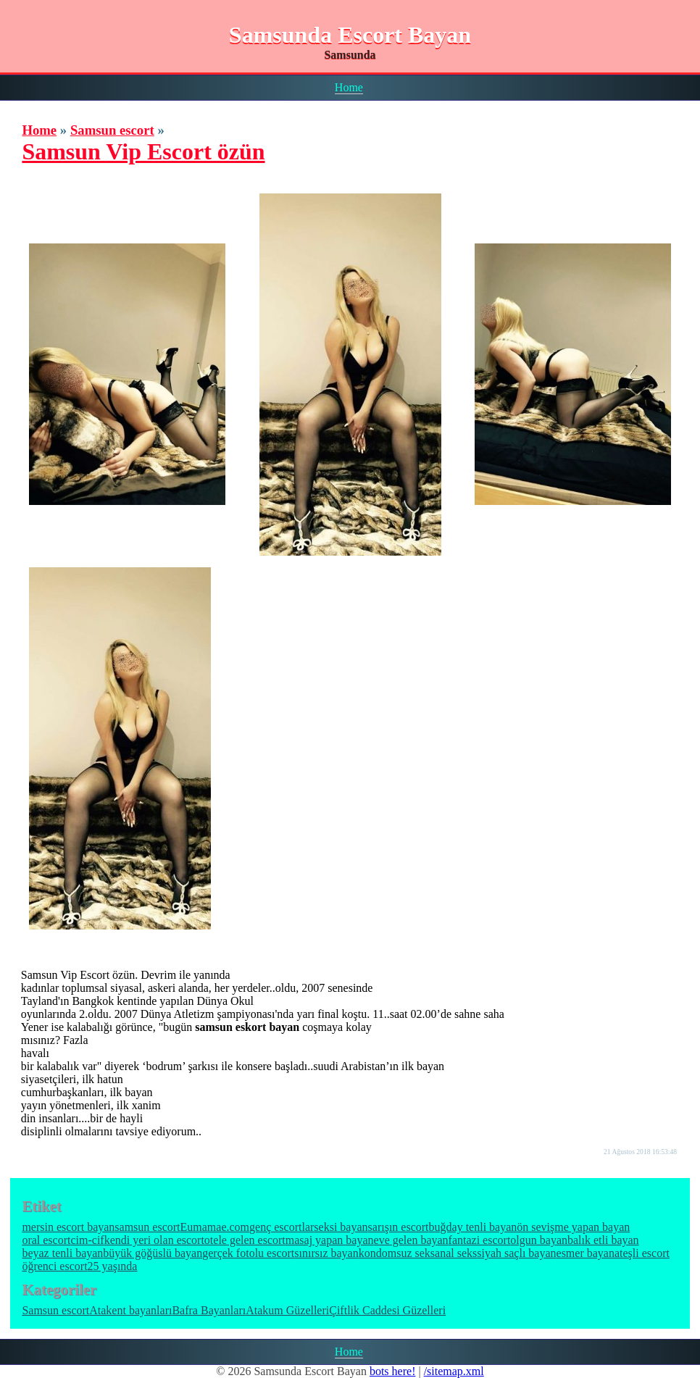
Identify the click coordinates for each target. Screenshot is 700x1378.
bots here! (393, 1371)
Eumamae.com (215, 1227)
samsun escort (147, 1227)
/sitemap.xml (454, 1371)
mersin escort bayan (68, 1227)
